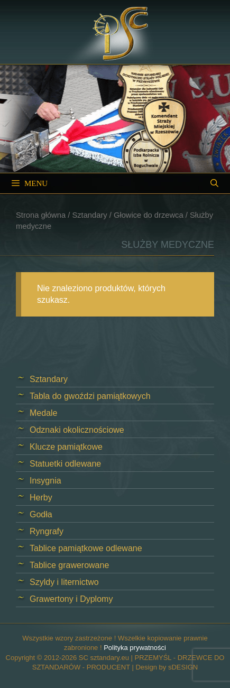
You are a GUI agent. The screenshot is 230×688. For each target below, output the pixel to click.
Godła (41, 514)
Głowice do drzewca (148, 215)
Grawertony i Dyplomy (71, 598)
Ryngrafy (46, 531)
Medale (43, 412)
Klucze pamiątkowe (66, 446)
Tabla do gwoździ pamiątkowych (90, 396)
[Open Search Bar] (214, 183)
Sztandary (89, 215)
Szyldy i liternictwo (64, 582)
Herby (41, 497)
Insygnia (45, 480)
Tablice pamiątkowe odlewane (86, 548)
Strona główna (41, 215)
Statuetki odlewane (65, 463)
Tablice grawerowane (69, 565)
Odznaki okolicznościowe (77, 429)
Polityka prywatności (135, 648)
